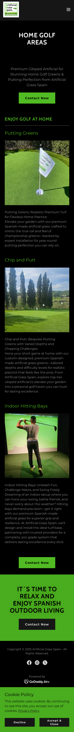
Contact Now (37, 98)
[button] (68, 9)
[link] (11, 9)
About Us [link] (37, 692)
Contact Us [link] (37, 698)
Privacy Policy (28, 726)
